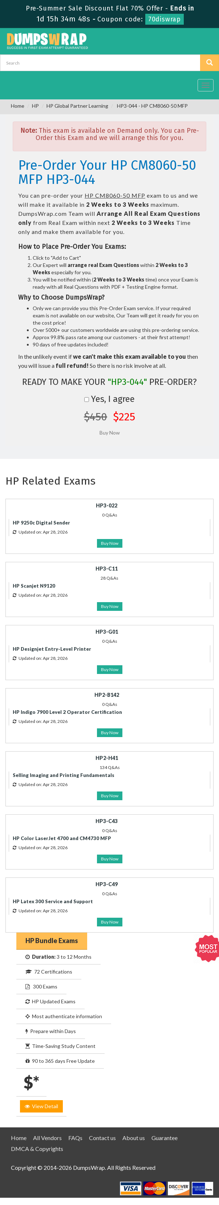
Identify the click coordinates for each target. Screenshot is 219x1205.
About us (133, 1137)
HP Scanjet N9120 (34, 586)
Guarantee (164, 1137)
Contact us (102, 1137)
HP (35, 106)
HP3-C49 (107, 884)
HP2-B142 (106, 695)
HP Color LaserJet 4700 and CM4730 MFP (62, 838)
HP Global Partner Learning (77, 106)
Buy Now (109, 543)
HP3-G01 (107, 632)
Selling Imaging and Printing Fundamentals (63, 775)
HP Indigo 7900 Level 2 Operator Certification (67, 712)
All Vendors (47, 1137)
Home (17, 106)
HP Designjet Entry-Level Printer (52, 649)
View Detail (41, 1106)
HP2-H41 (107, 758)
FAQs (75, 1137)
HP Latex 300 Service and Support (53, 901)
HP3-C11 (107, 569)
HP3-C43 (107, 821)
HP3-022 (106, 505)
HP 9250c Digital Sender (41, 523)
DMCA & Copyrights (37, 1148)
